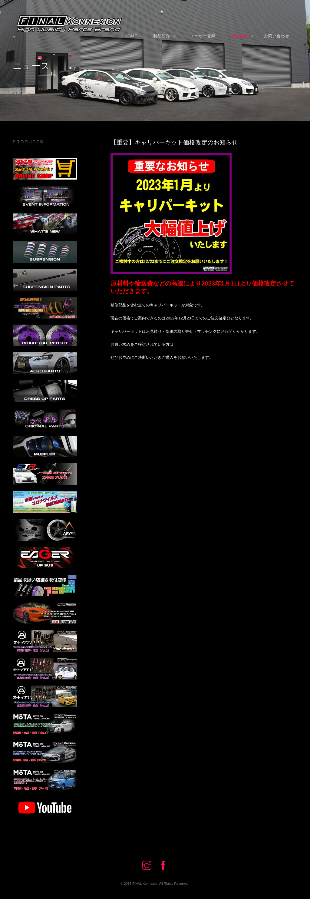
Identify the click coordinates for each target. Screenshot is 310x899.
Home (130, 36)
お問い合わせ (276, 36)
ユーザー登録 (201, 36)
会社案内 (239, 36)
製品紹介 (161, 36)
